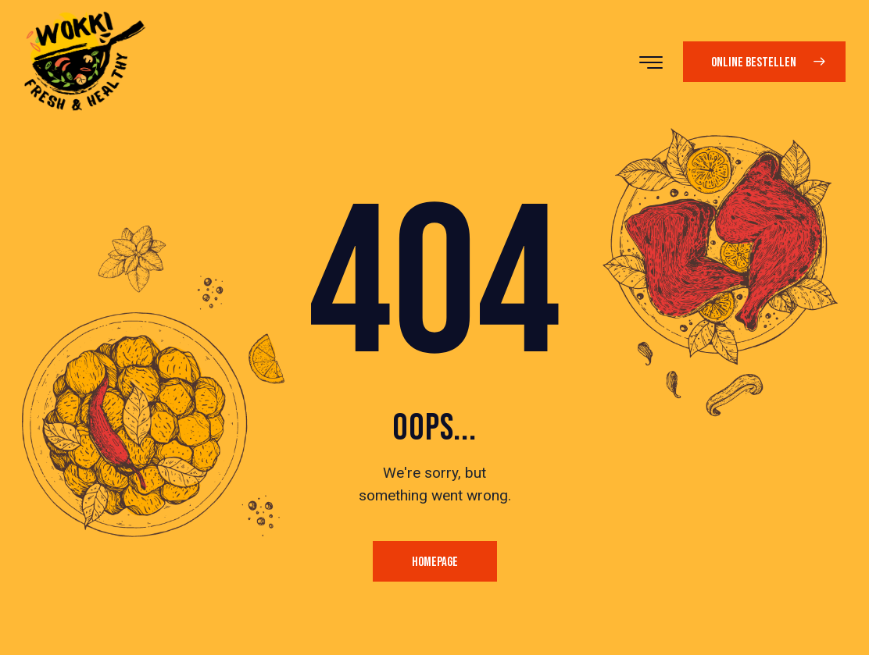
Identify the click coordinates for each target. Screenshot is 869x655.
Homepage (435, 562)
